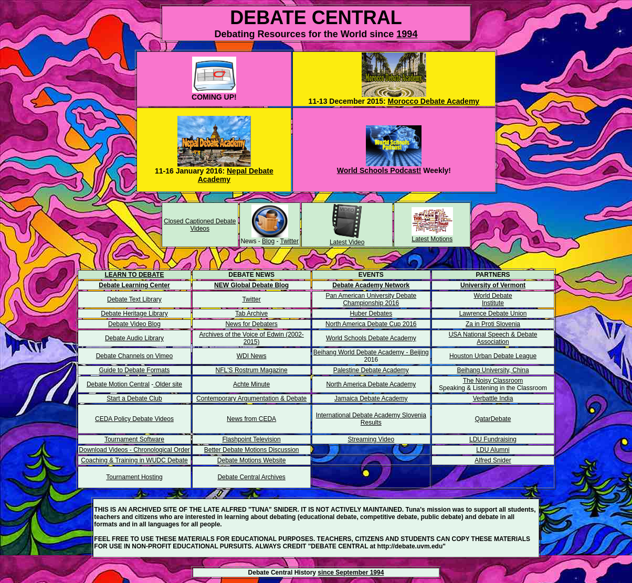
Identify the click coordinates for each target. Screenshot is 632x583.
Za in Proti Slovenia (493, 324)
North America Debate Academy (371, 384)
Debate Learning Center (134, 285)
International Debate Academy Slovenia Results (371, 419)
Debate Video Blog (134, 324)
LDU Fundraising (493, 439)
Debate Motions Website (251, 460)
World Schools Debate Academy (371, 338)
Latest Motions (432, 239)
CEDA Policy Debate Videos (134, 419)
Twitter (289, 241)
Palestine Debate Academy (371, 370)
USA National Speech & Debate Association (493, 338)
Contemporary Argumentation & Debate (251, 398)
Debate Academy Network (370, 285)
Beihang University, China (493, 370)
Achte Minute (251, 384)
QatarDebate (493, 419)
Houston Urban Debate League (492, 356)
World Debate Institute (492, 299)
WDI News (252, 356)
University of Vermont (492, 285)
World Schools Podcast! (379, 170)
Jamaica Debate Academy (370, 398)
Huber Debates (371, 313)
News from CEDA (251, 419)
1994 (406, 34)
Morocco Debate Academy (434, 101)
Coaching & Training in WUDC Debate (134, 460)
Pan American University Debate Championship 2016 (370, 299)
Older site (167, 384)
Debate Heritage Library (134, 313)
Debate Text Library (134, 299)
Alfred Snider (493, 460)
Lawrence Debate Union (493, 313)
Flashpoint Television (252, 439)
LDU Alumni (492, 450)
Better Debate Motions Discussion (251, 450)
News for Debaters (251, 324)
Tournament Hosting (134, 477)
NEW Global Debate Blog (251, 285)
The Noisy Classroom (493, 380)
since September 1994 (351, 572)
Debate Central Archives (251, 477)
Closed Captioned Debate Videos (200, 225)
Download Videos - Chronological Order (134, 450)
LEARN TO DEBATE (134, 274)
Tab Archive (251, 313)
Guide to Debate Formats (134, 370)
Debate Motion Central (118, 384)
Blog (268, 241)
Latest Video (347, 242)
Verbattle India (493, 398)
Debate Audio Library (134, 338)
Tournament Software (134, 439)
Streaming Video (371, 439)
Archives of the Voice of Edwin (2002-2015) (251, 338)
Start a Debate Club (134, 398)
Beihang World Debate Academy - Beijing (371, 352)
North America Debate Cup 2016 (370, 324)
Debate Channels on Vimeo (134, 356)
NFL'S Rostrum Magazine (252, 370)
